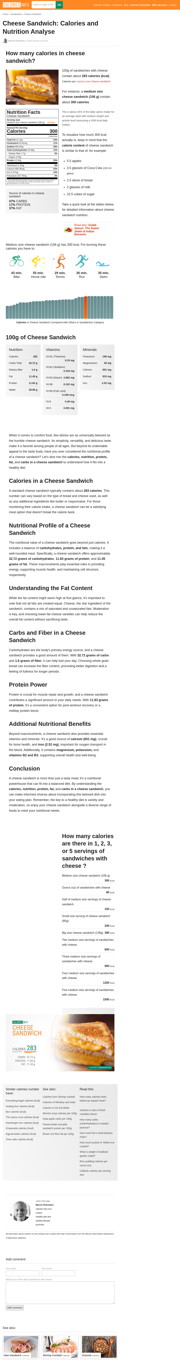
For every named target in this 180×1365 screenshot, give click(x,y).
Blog (126, 5)
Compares (117, 5)
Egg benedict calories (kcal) (21, 1133)
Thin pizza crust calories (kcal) (22, 1117)
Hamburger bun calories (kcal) (22, 1122)
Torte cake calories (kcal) (19, 1139)
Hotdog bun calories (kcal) (20, 1106)
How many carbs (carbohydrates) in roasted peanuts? (94, 1123)
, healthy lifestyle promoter (28, 41)
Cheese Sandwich (32, 14)
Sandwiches (16, 14)
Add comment (14, 1307)
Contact (172, 5)
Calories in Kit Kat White (56, 1107)
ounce (80, 81)
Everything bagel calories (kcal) (23, 1100)
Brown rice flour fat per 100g (58, 1133)
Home (5, 14)
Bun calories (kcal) (16, 1111)
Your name (11, 1268)
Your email (47, 1268)
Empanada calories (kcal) (20, 1128)
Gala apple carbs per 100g (57, 1118)
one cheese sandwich (98, 81)
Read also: (86, 230)
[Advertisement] (32, 856)
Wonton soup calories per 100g (60, 1113)
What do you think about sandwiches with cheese (29, 1279)
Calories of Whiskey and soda (59, 1102)
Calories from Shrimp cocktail (59, 1096)
